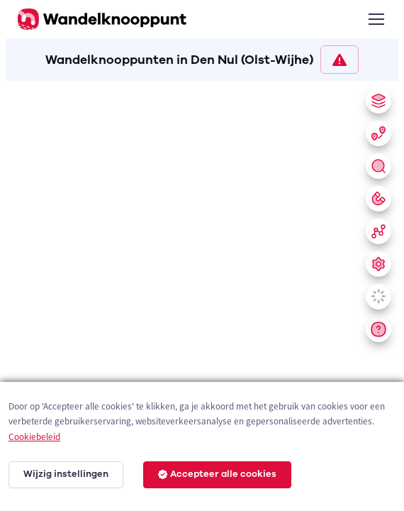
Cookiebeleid (34, 437)
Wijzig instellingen (65, 474)
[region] (202, 293)
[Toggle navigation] (375, 19)
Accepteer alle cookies (217, 474)
